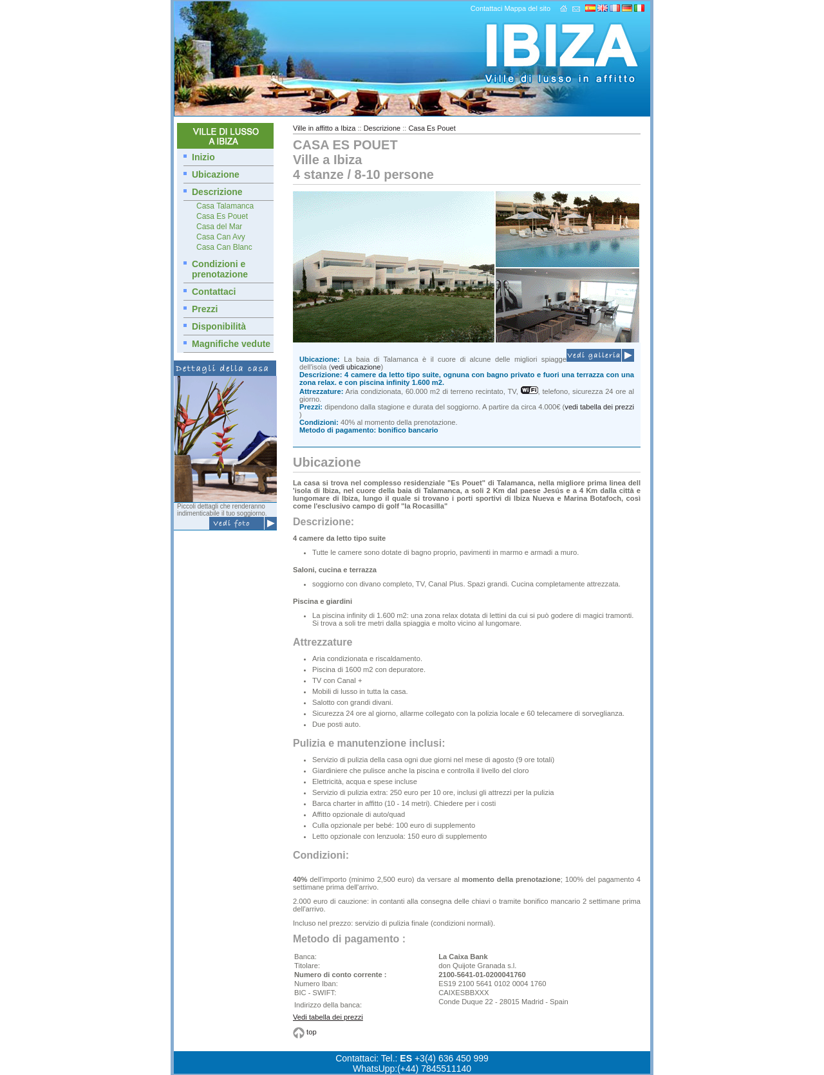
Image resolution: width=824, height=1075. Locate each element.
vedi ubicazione (355, 367)
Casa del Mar (219, 226)
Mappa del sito (527, 8)
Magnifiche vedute (231, 344)
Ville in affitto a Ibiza (324, 128)
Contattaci (487, 8)
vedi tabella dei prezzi (599, 407)
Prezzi (205, 309)
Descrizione (217, 192)
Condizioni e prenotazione (220, 269)
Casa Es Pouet (222, 216)
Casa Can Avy (220, 236)
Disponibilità (219, 326)
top (311, 1032)
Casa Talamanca (225, 205)
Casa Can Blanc (224, 247)
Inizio (203, 157)
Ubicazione (215, 174)
